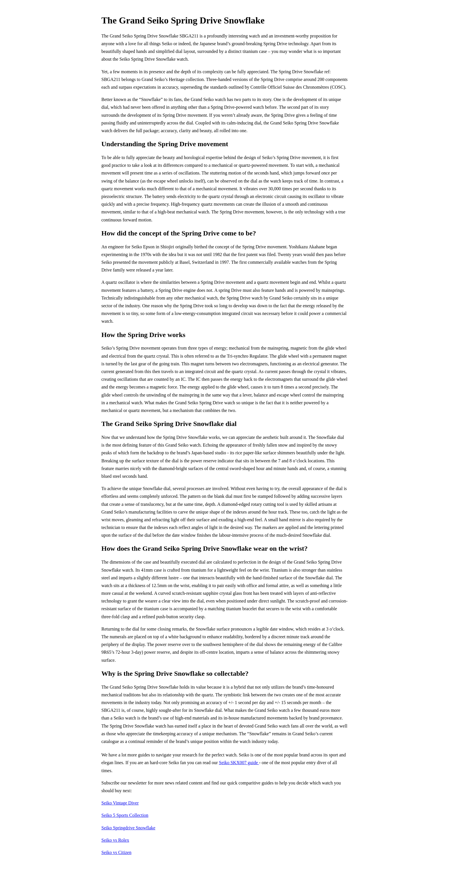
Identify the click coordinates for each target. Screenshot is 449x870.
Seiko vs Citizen (116, 852)
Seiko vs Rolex (115, 840)
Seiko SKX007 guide (239, 762)
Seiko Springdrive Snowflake (128, 827)
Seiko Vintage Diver (120, 802)
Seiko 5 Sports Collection (124, 815)
